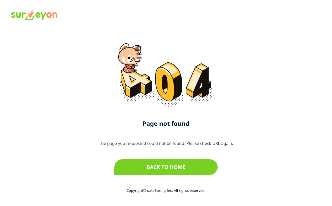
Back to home (166, 166)
